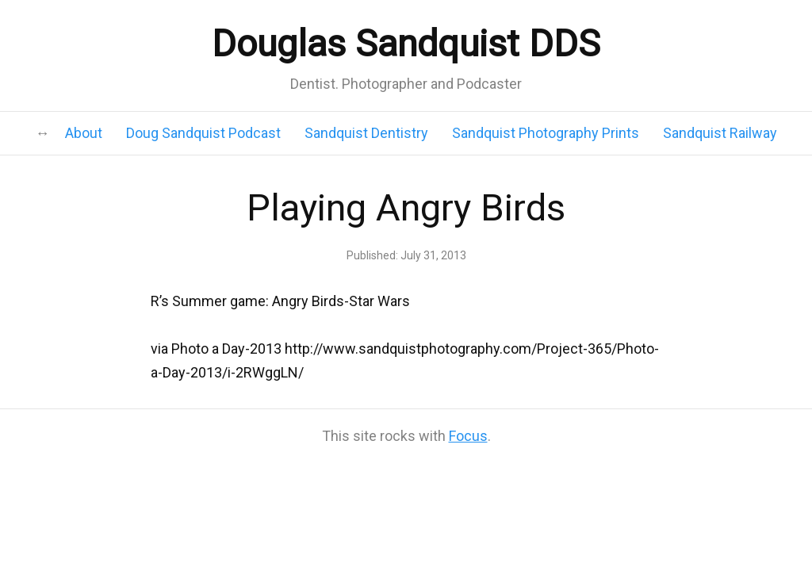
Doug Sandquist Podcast (203, 133)
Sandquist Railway (720, 133)
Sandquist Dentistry (366, 133)
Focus (468, 435)
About (83, 133)
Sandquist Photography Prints (545, 133)
